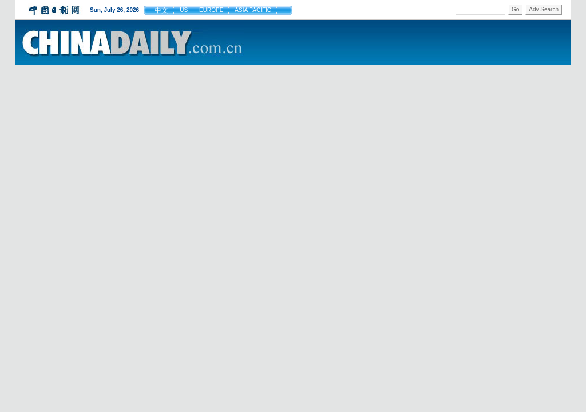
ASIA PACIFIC (253, 10)
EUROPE (211, 10)
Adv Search (544, 9)
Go (515, 9)
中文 (161, 10)
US (184, 10)
